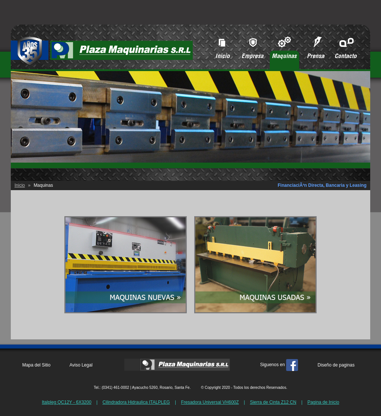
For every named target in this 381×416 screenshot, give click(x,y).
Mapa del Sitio (36, 365)
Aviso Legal (81, 365)
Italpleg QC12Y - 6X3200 (66, 402)
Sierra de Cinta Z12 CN (273, 402)
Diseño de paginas (336, 365)
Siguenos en (279, 364)
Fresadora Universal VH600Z (209, 402)
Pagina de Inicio (323, 402)
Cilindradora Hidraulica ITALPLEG (136, 402)
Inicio (20, 185)
